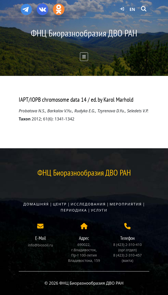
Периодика (74, 210)
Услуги (99, 210)
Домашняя (36, 204)
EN (132, 9)
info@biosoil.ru (40, 245)
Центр (60, 204)
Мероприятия (126, 204)
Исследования (88, 204)
